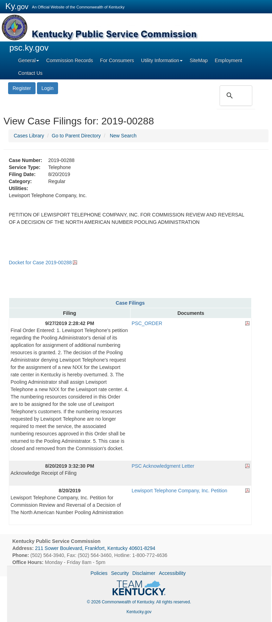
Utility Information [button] (162, 60)
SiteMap (199, 60)
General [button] (28, 60)
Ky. (17, 6)
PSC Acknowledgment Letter (163, 466)
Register (22, 88)
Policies (98, 573)
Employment (228, 60)
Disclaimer (143, 573)
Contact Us (30, 73)
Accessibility (172, 573)
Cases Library (29, 135)
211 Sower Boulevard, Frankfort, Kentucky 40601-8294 (95, 548)
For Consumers (117, 60)
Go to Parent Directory (76, 135)
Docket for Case (40, 262)
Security (120, 573)
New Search (123, 135)
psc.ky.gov (29, 47)
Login (47, 88)
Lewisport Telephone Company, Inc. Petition (179, 490)
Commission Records (69, 60)
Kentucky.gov (138, 611)
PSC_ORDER (147, 323)
